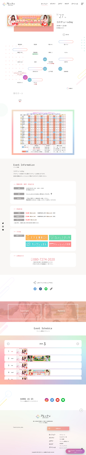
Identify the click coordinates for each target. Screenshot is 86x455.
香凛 (35, 62)
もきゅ (66, 52)
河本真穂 (51, 62)
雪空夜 (35, 44)
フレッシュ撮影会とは (64, 441)
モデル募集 (62, 439)
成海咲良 (66, 71)
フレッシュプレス (63, 445)
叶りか (35, 82)
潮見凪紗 (20, 44)
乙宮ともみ (20, 62)
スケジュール (62, 434)
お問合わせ (58, 428)
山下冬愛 (51, 71)
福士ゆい (51, 44)
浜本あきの (35, 71)
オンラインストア (63, 448)
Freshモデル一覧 (63, 437)
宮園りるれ (20, 52)
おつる (20, 71)
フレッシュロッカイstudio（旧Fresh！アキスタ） (38, 194)
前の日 (67, 34)
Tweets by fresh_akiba (18, 427)
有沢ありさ (20, 82)
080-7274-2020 (44, 259)
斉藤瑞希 (35, 52)
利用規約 (43, 264)
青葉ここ (51, 52)
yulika (20, 100)
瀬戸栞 (66, 62)
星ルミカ (66, 44)
